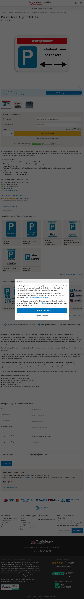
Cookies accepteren (42, 310)
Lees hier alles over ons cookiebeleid (37, 297)
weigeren (43, 303)
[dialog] (42, 299)
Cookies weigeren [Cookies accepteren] (42, 315)
